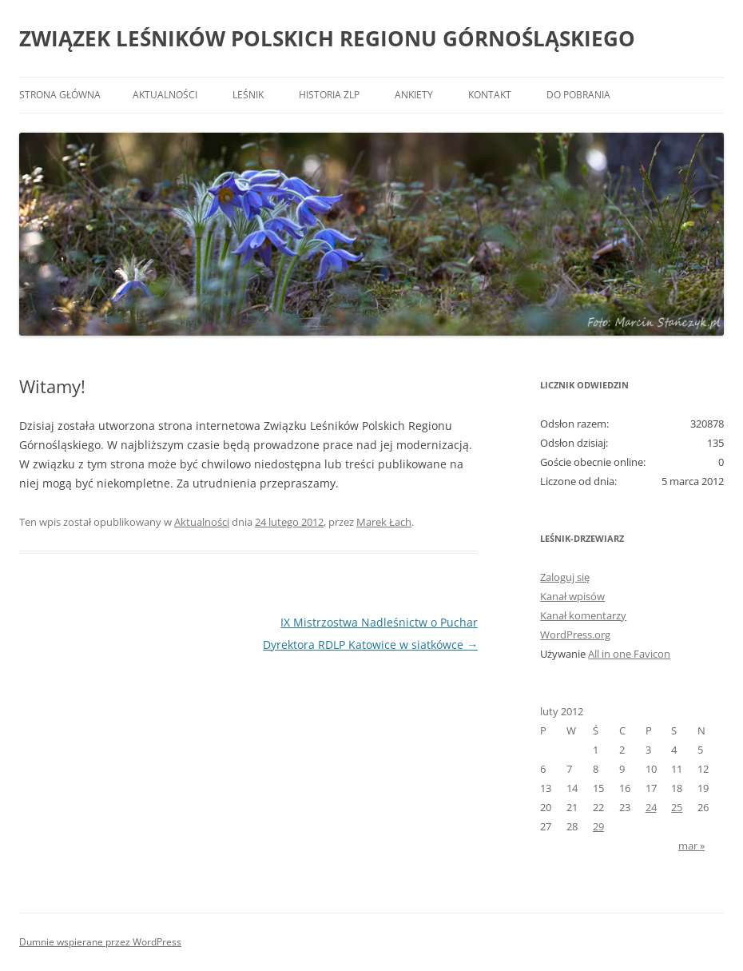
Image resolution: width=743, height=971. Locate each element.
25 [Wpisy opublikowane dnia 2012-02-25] (676, 807)
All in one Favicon (629, 654)
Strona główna (60, 94)
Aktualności (165, 94)
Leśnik (248, 94)
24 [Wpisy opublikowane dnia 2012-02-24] (651, 807)
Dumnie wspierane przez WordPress (100, 942)
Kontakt (489, 94)
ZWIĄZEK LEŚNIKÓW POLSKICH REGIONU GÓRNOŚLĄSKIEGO (327, 38)
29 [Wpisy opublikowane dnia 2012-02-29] (598, 826)
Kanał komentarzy (583, 615)
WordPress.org (575, 634)
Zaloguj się (565, 577)
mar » (691, 845)
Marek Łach (383, 522)
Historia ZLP (329, 94)
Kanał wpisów (572, 596)
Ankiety (414, 94)
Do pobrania (578, 94)
